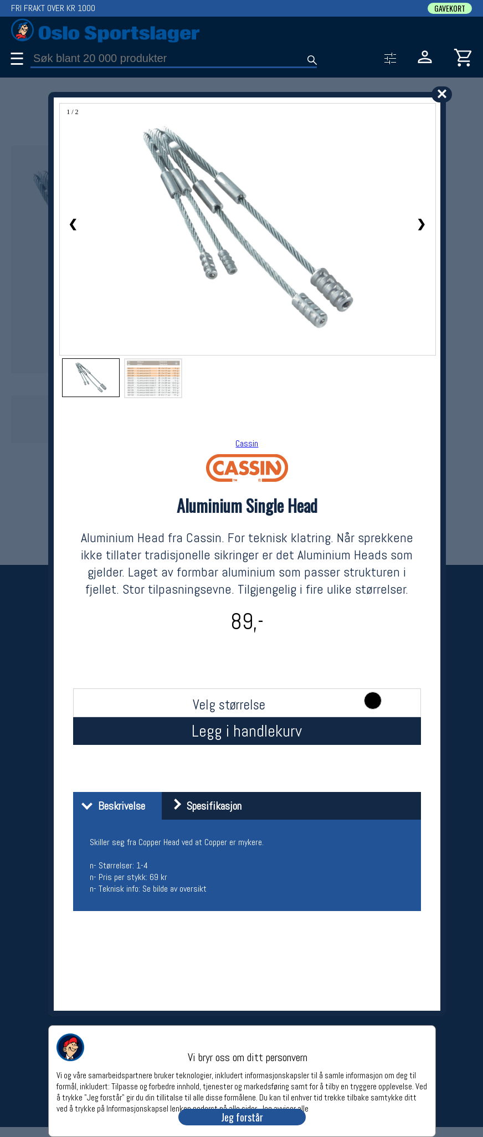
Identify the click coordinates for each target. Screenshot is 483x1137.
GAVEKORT (449, 8)
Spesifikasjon (203, 806)
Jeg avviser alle (284, 1108)
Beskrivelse (110, 806)
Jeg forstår (242, 1117)
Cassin (246, 443)
